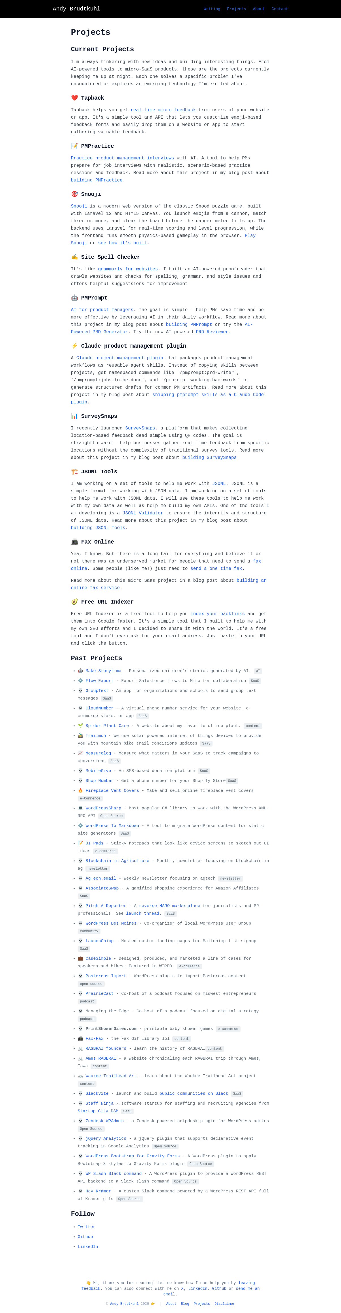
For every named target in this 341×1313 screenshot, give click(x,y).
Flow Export (100, 681)
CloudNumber (100, 708)
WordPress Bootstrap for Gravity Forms (133, 1156)
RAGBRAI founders (106, 1048)
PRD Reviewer (212, 332)
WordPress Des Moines (111, 923)
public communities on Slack (194, 1093)
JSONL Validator (143, 513)
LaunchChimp (100, 941)
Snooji (79, 206)
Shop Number (100, 781)
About (259, 9)
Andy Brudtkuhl (124, 1304)
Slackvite (97, 1093)
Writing (212, 9)
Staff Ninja (100, 1103)
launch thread (142, 913)
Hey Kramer (98, 1191)
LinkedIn (88, 1246)
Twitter (87, 1227)
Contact (280, 9)
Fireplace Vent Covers (112, 790)
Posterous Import (106, 976)
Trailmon (96, 736)
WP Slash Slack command (114, 1173)
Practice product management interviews (122, 158)
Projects (236, 9)
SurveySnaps (140, 428)
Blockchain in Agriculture (117, 861)
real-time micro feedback (163, 110)
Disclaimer (225, 1304)
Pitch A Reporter (106, 906)
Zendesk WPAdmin (105, 1121)
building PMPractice (97, 180)
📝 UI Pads (91, 843)
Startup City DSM (98, 1111)
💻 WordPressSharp (99, 808)
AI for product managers (102, 310)
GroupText (97, 690)
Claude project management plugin (119, 358)
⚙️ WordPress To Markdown (108, 826)
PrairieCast (100, 993)
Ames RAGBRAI (101, 1058)
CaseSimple (98, 958)
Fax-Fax (95, 1038)
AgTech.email (101, 878)
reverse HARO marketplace (169, 906)
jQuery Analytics (106, 1138)
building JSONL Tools (98, 528)
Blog (185, 1304)
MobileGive (98, 771)
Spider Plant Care (107, 726)
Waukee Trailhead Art (111, 1076)
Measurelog (98, 753)
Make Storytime (103, 671)
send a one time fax (216, 568)
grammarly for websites (128, 269)
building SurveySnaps (209, 457)
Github (85, 1237)
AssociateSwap (102, 888)
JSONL (219, 483)
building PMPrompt (189, 324)
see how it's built (122, 243)
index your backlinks (217, 614)
